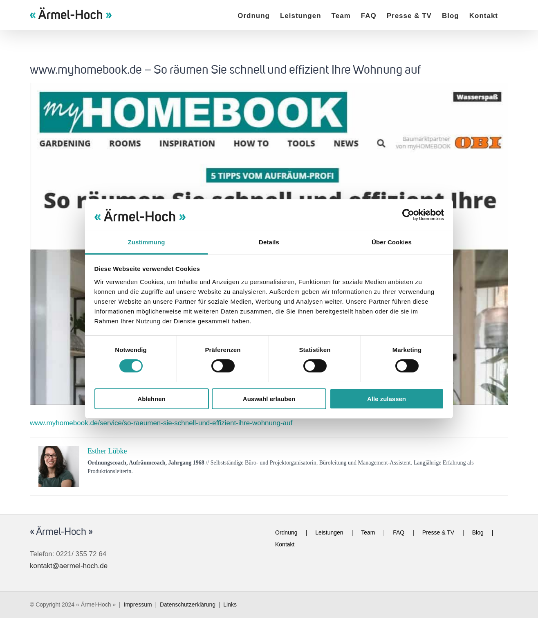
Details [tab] (269, 242)
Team (368, 532)
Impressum (138, 604)
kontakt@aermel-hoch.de (69, 566)
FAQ (398, 532)
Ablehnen (151, 398)
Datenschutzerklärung (187, 604)
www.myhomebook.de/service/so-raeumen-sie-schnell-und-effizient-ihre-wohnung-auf (161, 423)
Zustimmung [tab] (146, 242)
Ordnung (286, 532)
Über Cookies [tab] (392, 242)
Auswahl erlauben (269, 398)
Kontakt (284, 544)
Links (230, 604)
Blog (478, 532)
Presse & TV (438, 532)
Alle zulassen (386, 398)
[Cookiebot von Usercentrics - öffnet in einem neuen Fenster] (408, 215)
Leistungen (329, 532)
